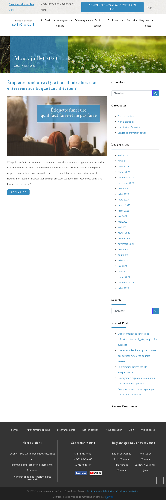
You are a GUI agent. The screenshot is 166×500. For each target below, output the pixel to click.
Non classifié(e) (126, 121)
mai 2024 (122, 160)
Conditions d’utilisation (127, 491)
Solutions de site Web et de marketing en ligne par (83, 496)
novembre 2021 (126, 243)
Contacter (132, 20)
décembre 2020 (126, 282)
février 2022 (124, 232)
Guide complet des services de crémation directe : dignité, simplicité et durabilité (138, 339)
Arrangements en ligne (38, 429)
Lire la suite (18, 192)
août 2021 (123, 254)
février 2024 (124, 171)
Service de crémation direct (132, 132)
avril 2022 (123, 227)
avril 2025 (123, 155)
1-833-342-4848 (84, 459)
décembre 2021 (126, 238)
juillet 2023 (123, 194)
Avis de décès (148, 429)
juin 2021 (122, 265)
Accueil (17, 65)
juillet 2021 (123, 260)
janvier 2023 (124, 205)
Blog (141, 20)
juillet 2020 (123, 288)
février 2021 (124, 277)
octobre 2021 (125, 249)
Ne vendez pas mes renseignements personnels (32, 478)
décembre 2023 (126, 177)
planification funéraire (129, 127)
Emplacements (115, 20)
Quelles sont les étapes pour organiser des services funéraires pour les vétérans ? (137, 356)
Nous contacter (114, 429)
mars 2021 (123, 271)
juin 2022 (122, 216)
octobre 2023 (125, 188)
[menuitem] (150, 7)
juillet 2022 (123, 210)
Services (49, 20)
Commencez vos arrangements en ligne (112, 7)
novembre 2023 (126, 183)
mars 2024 (123, 166)
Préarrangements (84, 20)
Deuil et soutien (126, 116)
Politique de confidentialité (100, 491)
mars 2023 (123, 199)
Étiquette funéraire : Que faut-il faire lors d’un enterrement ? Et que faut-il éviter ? (52, 85)
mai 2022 (122, 221)
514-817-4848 (51, 4)
